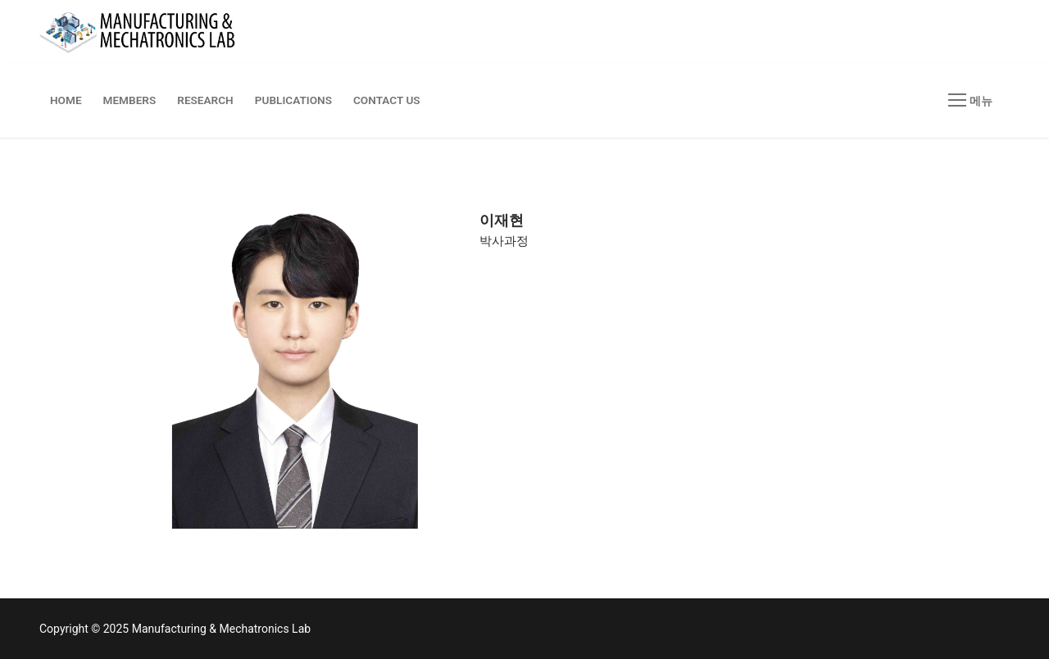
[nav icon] (970, 101)
